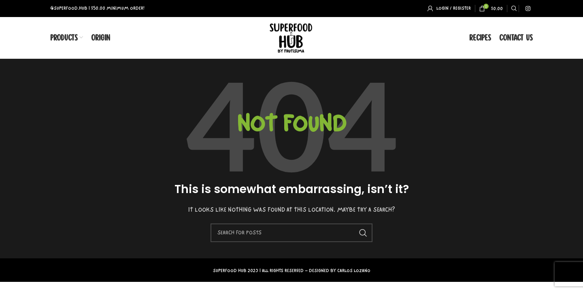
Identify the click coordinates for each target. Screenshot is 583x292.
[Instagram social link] (528, 8)
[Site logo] (291, 37)
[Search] (513, 8)
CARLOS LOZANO (353, 271)
